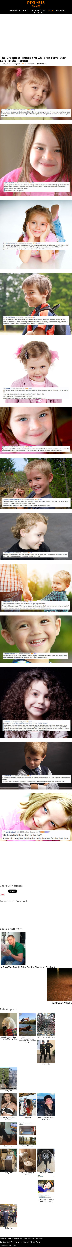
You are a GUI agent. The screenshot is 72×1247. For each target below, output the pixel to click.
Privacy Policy (35, 1242)
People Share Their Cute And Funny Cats (8, 1038)
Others (61, 10)
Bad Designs (9, 1146)
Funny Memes (27, 1146)
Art (25, 10)
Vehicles (38, 12)
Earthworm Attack (61, 1003)
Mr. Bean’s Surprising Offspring (8, 1118)
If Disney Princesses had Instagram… (46, 1200)
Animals (15, 10)
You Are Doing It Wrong (27, 1173)
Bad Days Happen (46, 1173)
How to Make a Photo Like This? (46, 1118)
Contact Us (4, 1242)
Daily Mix (46, 1064)
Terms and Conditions (19, 1242)
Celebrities (38, 10)
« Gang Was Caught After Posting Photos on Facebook (28, 967)
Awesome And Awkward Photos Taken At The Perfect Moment (27, 1039)
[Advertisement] (36, 35)
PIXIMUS (36, 2)
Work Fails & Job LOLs (46, 1037)
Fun (50, 10)
